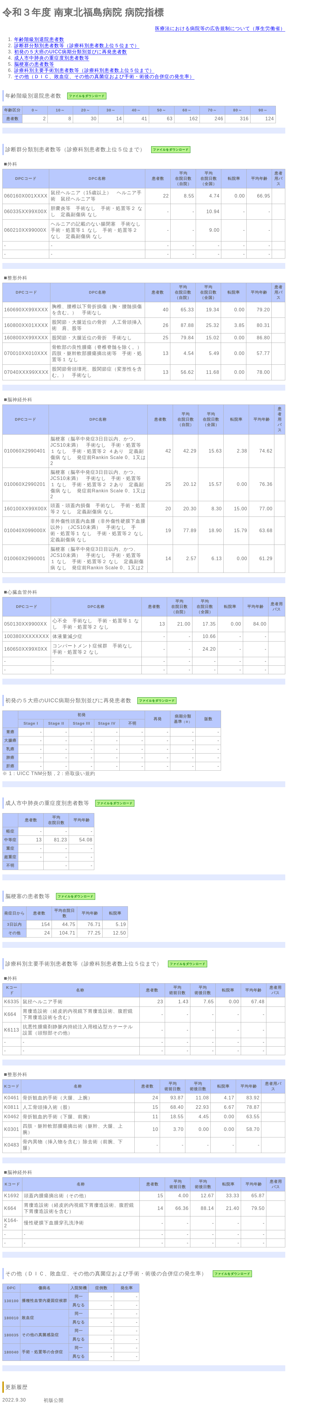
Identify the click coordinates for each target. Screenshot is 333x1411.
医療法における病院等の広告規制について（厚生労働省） (220, 28)
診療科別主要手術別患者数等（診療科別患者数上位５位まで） (84, 70)
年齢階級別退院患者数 (39, 39)
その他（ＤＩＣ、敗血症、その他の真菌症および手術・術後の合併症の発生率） (104, 76)
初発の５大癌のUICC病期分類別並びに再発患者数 (70, 51)
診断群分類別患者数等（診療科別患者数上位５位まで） (76, 45)
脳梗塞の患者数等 (34, 64)
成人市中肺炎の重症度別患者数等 (51, 57)
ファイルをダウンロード (87, 96)
